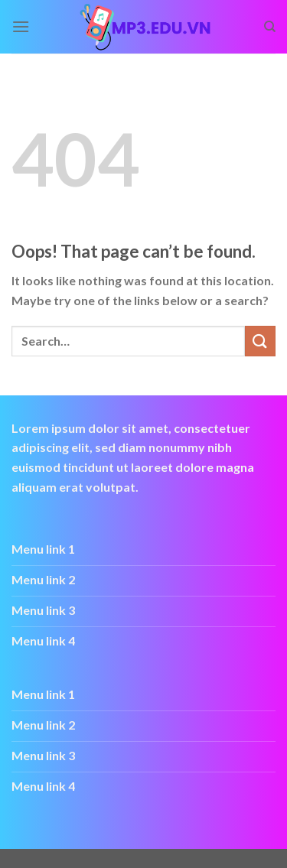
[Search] (270, 26)
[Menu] (20, 26)
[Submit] (260, 341)
